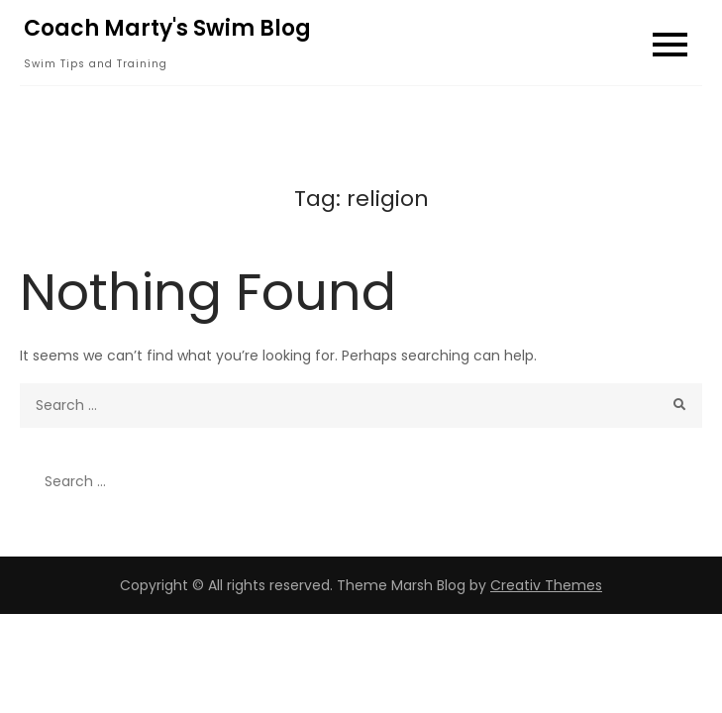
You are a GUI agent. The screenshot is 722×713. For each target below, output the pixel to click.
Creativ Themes (546, 585)
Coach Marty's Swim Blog (167, 28)
